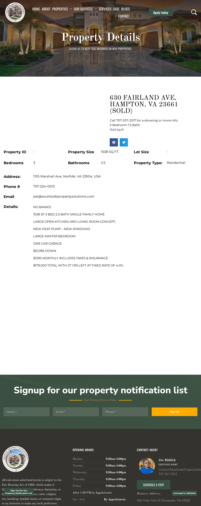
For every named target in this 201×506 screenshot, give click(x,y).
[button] (161, 12)
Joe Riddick (167, 460)
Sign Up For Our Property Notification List (18, 492)
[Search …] (194, 12)
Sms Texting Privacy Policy (100, 400)
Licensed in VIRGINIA (184, 493)
